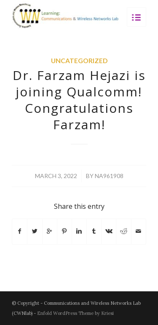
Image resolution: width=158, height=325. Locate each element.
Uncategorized (79, 60)
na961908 (109, 175)
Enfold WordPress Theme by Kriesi (75, 313)
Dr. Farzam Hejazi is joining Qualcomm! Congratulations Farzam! (79, 100)
